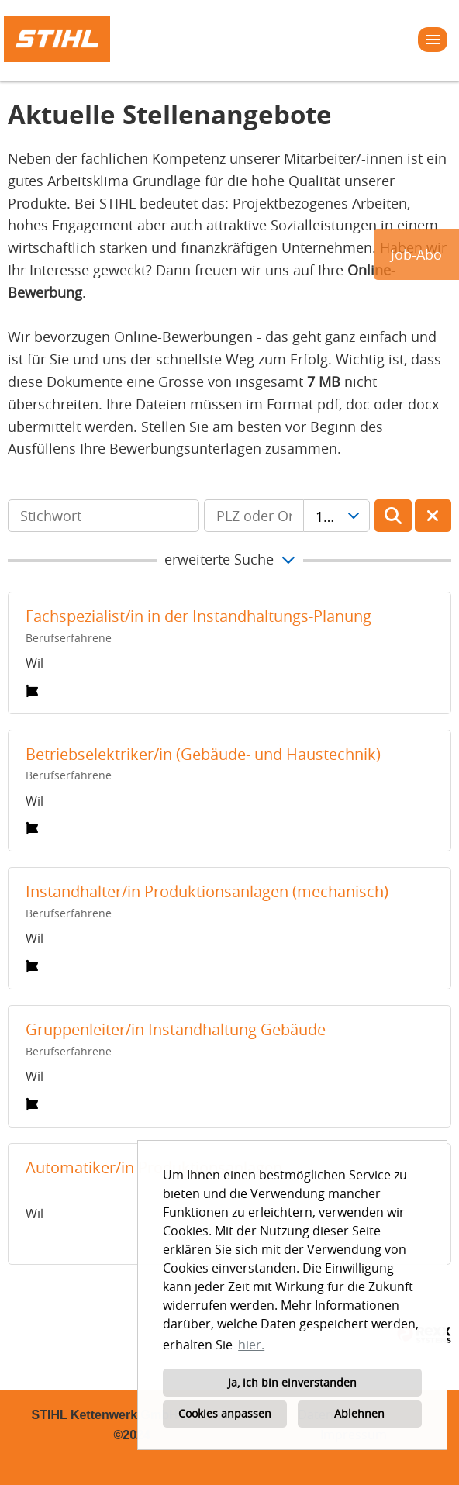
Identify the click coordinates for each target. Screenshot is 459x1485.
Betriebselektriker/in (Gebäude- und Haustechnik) (203, 754)
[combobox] (336, 515)
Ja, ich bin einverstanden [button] (292, 1382)
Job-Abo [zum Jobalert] (416, 254)
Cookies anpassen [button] (224, 1413)
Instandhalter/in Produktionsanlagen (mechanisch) (207, 891)
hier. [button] (251, 1344)
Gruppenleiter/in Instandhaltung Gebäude (176, 1029)
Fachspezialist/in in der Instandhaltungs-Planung (198, 616)
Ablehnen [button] (359, 1413)
